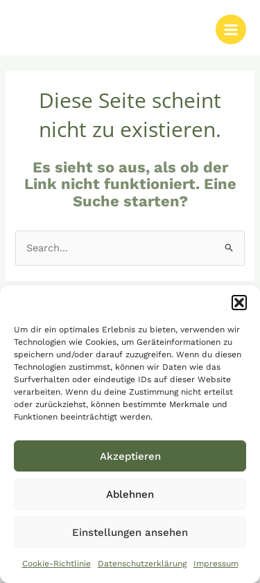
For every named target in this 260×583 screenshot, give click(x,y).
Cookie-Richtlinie (56, 563)
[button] (239, 303)
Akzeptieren (130, 456)
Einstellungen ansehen (130, 532)
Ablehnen (130, 494)
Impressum (216, 563)
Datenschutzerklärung (142, 563)
